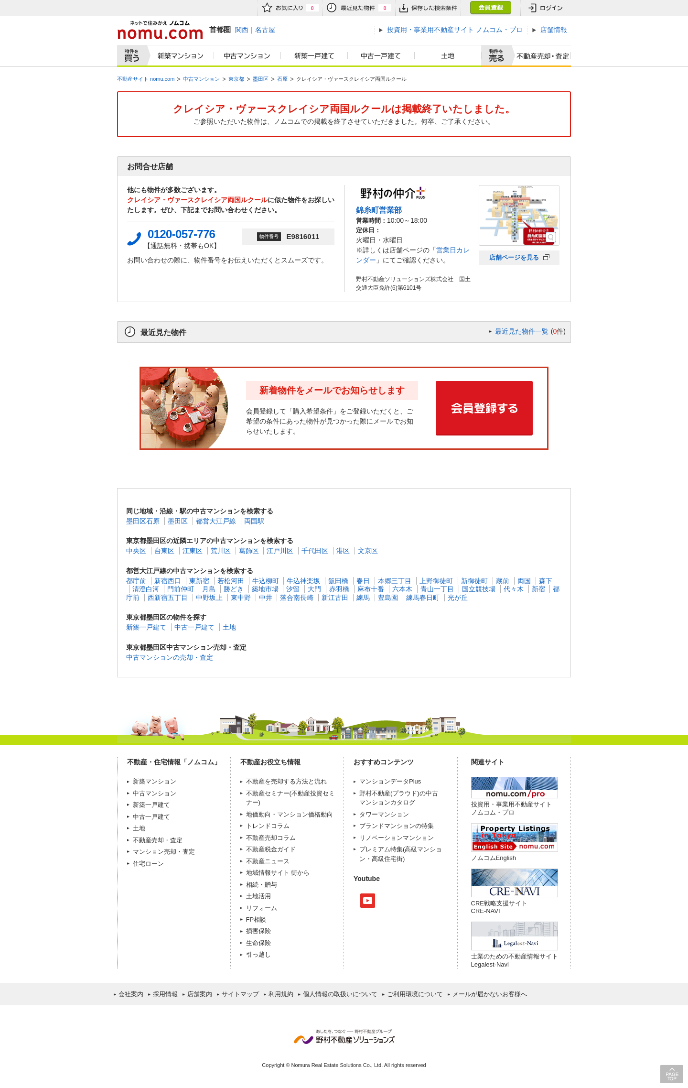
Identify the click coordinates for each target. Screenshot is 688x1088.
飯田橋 (338, 581)
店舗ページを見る (514, 257)
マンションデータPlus (390, 781)
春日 (363, 581)
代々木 (514, 589)
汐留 (293, 589)
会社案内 (130, 994)
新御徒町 (474, 581)
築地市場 (265, 589)
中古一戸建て (381, 56)
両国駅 (254, 521)
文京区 (368, 551)
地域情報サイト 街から (278, 872)
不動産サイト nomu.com (145, 79)
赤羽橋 (339, 589)
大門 (314, 589)
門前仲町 (180, 589)
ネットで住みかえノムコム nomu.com (160, 30)
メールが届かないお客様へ (489, 994)
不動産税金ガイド (271, 849)
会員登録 (490, 8)
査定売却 (539, 56)
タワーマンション (384, 814)
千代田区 (314, 551)
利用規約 (281, 994)
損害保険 (258, 931)
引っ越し (258, 954)
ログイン (545, 8)
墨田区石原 (143, 521)
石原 (282, 79)
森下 (545, 581)
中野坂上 (209, 597)
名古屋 (265, 29)
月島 (208, 589)
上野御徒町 (436, 581)
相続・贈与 (261, 884)
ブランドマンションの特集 (396, 825)
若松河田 (230, 581)
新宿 (538, 589)
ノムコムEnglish (493, 857)
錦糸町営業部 (379, 210)
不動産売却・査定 (158, 840)
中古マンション (247, 56)
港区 (343, 551)
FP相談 (256, 919)
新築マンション (178, 56)
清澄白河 (145, 589)
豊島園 (388, 597)
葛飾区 (249, 551)
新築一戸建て (314, 56)
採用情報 (165, 994)
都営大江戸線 (216, 521)
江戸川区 (280, 551)
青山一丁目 (437, 589)
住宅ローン (148, 863)
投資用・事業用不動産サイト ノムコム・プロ (511, 808)
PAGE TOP (671, 1074)
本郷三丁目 (394, 581)
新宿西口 (167, 581)
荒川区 (221, 551)
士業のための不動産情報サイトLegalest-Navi (514, 960)
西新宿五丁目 (168, 597)
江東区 (193, 551)
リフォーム (261, 908)
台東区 (164, 551)
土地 (448, 56)
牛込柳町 (265, 581)
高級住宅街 (387, 858)
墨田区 (261, 79)
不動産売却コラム (271, 837)
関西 (241, 29)
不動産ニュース (268, 861)
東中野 (241, 597)
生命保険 (258, 943)
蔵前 (502, 581)
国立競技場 (478, 589)
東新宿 (199, 581)
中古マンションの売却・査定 (169, 657)
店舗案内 (199, 994)
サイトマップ (240, 994)
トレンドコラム (268, 825)
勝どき (234, 589)
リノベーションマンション (396, 837)
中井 (265, 597)
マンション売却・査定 (164, 851)
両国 (524, 581)
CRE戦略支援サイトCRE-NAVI (499, 907)
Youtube (367, 900)
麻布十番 (370, 589)
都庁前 (136, 581)
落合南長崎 (296, 597)
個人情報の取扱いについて (340, 994)
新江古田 (335, 597)
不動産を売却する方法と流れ (286, 781)
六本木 (402, 589)
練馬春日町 (423, 597)
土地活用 (258, 896)
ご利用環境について (415, 994)
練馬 (363, 597)
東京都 (236, 79)
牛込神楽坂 (303, 581)
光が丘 (458, 597)
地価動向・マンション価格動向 (289, 814)
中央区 (136, 551)
